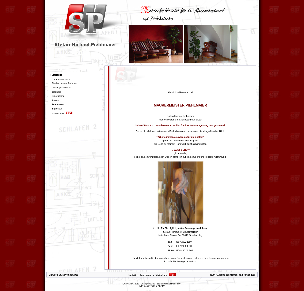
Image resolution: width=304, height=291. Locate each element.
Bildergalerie (58, 96)
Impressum (145, 275)
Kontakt (132, 275)
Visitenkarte (166, 275)
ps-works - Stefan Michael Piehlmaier (163, 284)
